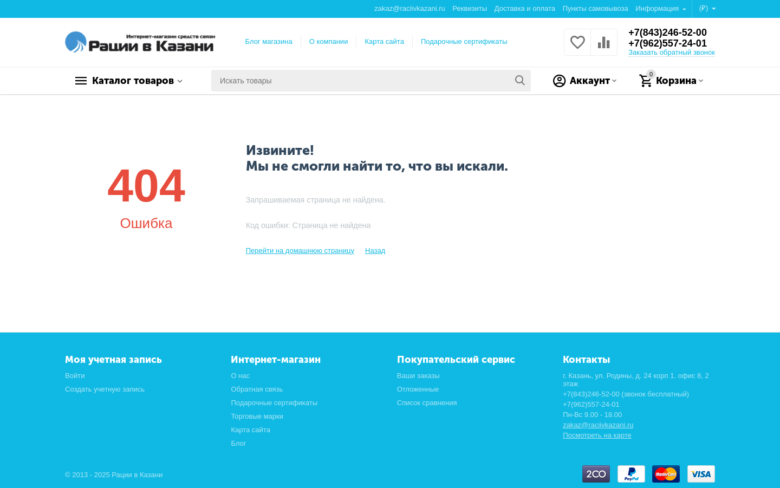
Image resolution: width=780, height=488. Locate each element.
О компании (328, 41)
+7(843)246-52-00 (667, 32)
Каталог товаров (133, 80)
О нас (240, 376)
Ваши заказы (418, 376)
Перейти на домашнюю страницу (300, 250)
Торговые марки (257, 416)
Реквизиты (469, 8)
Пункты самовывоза (595, 8)
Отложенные (418, 389)
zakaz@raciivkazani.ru (409, 8)
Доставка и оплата (525, 8)
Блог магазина (268, 41)
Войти (74, 376)
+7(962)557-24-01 (667, 43)
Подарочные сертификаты (464, 41)
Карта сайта (384, 41)
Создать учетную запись (105, 389)
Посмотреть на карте (597, 435)
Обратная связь (257, 389)
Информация (657, 8)
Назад (375, 250)
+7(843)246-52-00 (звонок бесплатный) (626, 394)
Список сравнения (427, 403)
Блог (238, 443)
